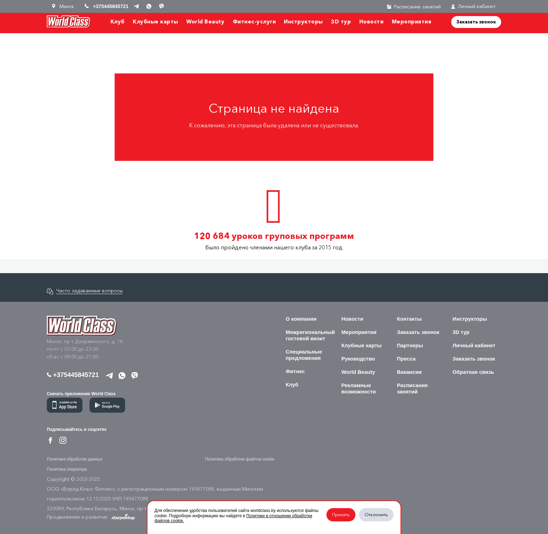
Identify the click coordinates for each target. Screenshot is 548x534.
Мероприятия (412, 22)
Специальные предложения (304, 355)
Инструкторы (303, 22)
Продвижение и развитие (91, 517)
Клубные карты (155, 22)
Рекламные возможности (358, 388)
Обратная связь (473, 372)
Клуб (117, 22)
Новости (371, 22)
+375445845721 (73, 374)
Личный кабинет (473, 6)
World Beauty (205, 22)
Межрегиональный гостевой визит (310, 335)
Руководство (358, 359)
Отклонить (376, 514)
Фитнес (295, 371)
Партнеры (410, 345)
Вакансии (409, 372)
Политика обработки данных (74, 459)
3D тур (341, 22)
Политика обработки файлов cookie (239, 459)
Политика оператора (67, 469)
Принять (341, 514)
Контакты (409, 319)
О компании (301, 319)
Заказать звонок (476, 21)
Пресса (406, 359)
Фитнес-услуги (254, 22)
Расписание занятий (412, 388)
